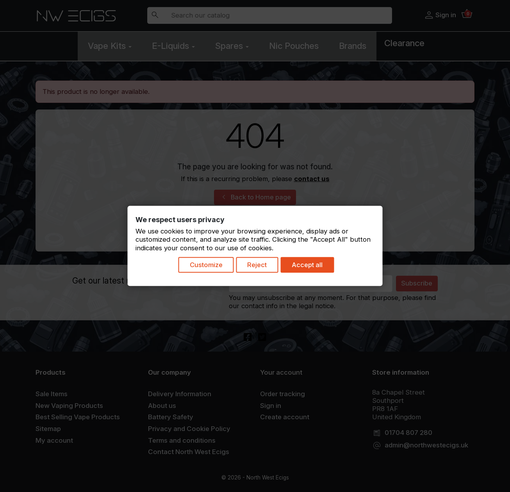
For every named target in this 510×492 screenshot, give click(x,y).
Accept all (310, 265)
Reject (258, 265)
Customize (205, 265)
